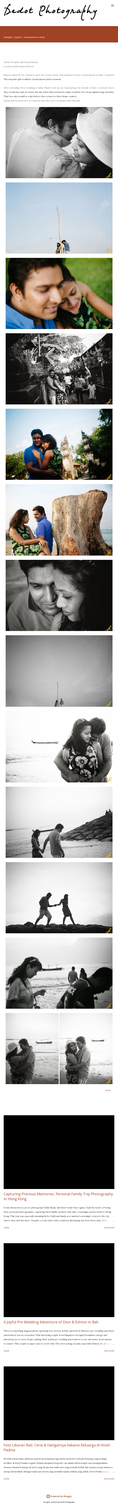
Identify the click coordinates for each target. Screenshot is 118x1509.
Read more (109, 1227)
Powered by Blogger (59, 1496)
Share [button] (108, 1090)
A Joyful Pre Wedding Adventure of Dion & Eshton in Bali (51, 1321)
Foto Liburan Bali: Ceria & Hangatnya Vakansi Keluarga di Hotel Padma (57, 1447)
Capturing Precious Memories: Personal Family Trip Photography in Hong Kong (58, 1196)
